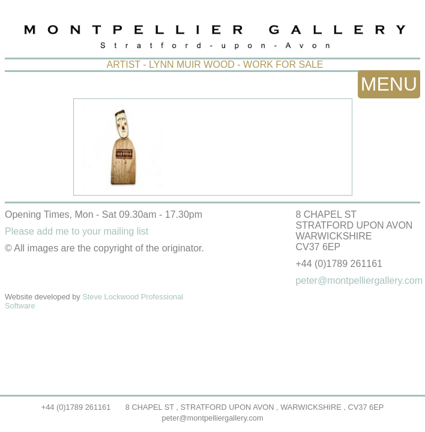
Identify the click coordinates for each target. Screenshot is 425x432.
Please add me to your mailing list (76, 231)
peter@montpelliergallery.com (212, 417)
